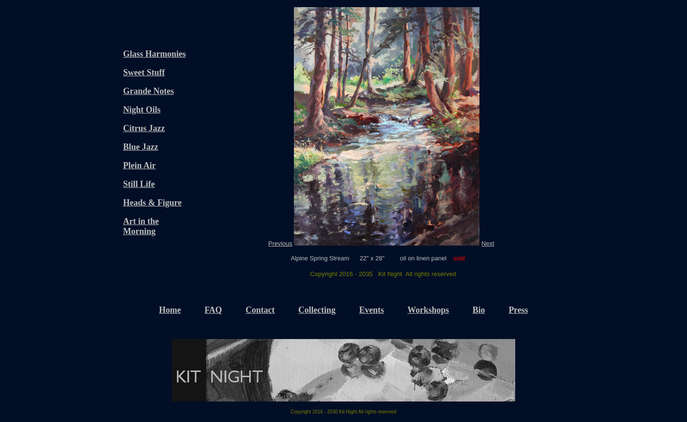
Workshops (428, 310)
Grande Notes (148, 91)
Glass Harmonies (154, 54)
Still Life (139, 184)
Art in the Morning (141, 226)
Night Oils (142, 109)
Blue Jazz (140, 147)
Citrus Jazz (144, 128)
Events (371, 310)
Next (487, 243)
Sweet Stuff (144, 72)
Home (170, 310)
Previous (280, 243)
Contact (260, 310)
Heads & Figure (152, 202)
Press (518, 310)
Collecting (316, 310)
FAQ (213, 310)
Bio (479, 310)
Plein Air (139, 165)
